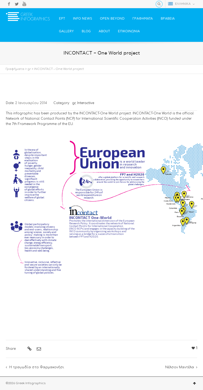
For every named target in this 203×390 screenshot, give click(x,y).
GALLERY (66, 31)
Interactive (85, 103)
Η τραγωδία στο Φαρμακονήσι (36, 367)
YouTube (24, 4)
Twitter (16, 4)
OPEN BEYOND (112, 19)
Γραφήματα (15, 69)
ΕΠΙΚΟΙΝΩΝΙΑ (129, 31)
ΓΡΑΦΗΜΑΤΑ (142, 19)
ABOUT (104, 31)
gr (29, 69)
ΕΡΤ (62, 19)
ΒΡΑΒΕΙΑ (168, 19)
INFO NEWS (82, 19)
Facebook (9, 4)
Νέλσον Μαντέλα (179, 367)
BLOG (86, 31)
